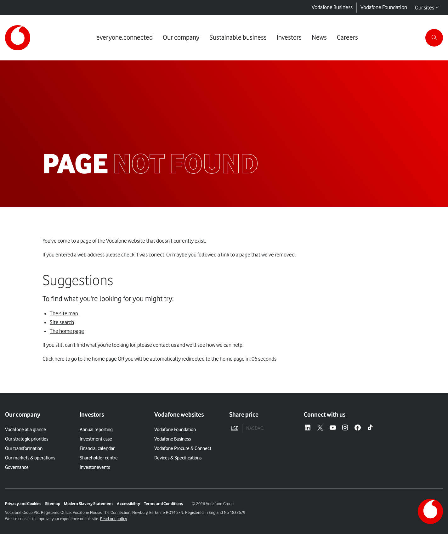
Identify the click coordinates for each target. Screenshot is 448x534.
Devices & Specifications (177, 458)
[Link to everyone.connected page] (124, 37)
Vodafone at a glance (25, 429)
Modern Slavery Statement (88, 503)
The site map (64, 313)
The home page (67, 331)
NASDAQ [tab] (255, 428)
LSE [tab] (234, 428)
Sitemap (52, 503)
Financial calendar (97, 448)
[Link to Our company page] (181, 37)
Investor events (95, 467)
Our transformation (24, 448)
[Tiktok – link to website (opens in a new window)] (370, 428)
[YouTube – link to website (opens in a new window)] (333, 428)
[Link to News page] (319, 37)
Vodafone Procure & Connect (182, 448)
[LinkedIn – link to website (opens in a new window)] (307, 428)
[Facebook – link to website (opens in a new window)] (357, 428)
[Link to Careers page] (347, 37)
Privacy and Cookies (23, 503)
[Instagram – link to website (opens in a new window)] (345, 428)
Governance (17, 467)
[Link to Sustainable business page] (238, 37)
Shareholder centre (99, 458)
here (59, 359)
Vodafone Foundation (383, 7)
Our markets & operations (30, 458)
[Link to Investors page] (289, 37)
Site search (62, 322)
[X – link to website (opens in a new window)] (320, 428)
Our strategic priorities (26, 439)
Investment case (96, 439)
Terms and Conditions (163, 503)
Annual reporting (96, 429)
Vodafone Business (332, 7)
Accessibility (128, 503)
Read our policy (113, 518)
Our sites (427, 7)
